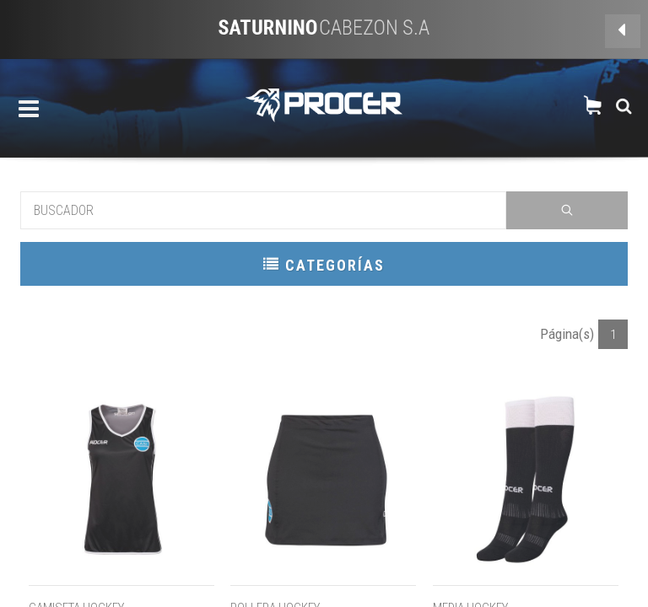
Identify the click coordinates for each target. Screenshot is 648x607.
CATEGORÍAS (324, 264)
